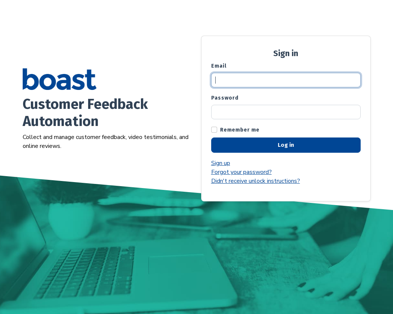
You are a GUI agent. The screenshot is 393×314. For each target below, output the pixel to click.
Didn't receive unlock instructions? (255, 181)
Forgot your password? (241, 172)
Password (225, 98)
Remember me (240, 130)
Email (218, 66)
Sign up (220, 163)
